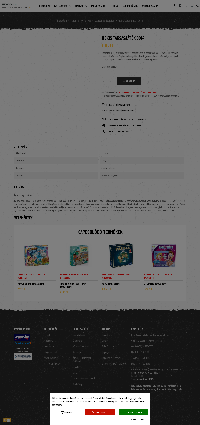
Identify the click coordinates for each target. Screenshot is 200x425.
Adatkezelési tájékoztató (139, 419)
